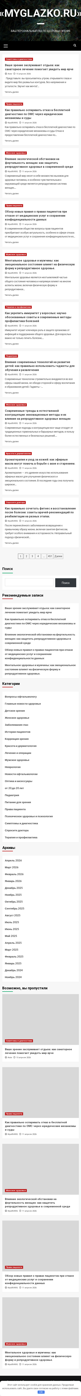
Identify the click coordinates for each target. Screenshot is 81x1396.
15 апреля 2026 (23, 74)
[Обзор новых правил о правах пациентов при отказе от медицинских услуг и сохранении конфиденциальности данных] (40, 1246)
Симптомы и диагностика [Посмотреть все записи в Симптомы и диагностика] (19, 59)
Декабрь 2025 (14, 887)
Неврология (13, 766)
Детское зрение (15, 710)
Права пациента (15, 809)
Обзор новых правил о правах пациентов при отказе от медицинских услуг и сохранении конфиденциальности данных (36, 215)
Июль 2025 (12, 922)
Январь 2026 (13, 881)
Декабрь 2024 (14, 970)
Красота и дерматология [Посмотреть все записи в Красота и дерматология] (18, 453)
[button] (5, 45)
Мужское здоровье (17, 759)
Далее (58, 556)
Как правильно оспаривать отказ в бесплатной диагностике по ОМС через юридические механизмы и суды (37, 114)
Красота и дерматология (21, 745)
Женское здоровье (17, 717)
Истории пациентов (18, 731)
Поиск (7, 569)
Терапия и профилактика (21, 837)
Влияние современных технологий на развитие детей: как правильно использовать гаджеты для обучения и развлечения (39, 366)
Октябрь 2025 (14, 901)
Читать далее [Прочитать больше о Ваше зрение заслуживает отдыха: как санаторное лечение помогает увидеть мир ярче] (12, 92)
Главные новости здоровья (23, 703)
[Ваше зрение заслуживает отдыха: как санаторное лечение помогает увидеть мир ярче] (40, 1019)
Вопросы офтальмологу (21, 696)
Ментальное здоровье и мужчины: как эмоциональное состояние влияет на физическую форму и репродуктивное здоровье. (40, 264)
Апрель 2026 (13, 860)
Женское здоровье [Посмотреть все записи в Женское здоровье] (16, 153)
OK (41, 1392)
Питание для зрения (18, 802)
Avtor (10, 74)
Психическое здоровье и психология (29, 816)
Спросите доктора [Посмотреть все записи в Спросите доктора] (15, 502)
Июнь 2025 (12, 929)
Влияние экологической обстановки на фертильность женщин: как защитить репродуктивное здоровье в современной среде (39, 163)
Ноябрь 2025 (13, 894)
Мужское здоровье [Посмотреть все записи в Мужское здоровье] (16, 254)
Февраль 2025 (14, 956)
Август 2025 (13, 915)
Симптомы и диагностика (21, 823)
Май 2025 (11, 935)
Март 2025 (11, 949)
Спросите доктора (17, 830)
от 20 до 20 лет (14, 788)
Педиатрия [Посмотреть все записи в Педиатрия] (11, 356)
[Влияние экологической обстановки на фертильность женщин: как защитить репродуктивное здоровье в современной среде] (40, 1169)
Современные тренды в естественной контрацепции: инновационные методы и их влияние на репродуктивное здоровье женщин (37, 414)
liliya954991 (13, 123)
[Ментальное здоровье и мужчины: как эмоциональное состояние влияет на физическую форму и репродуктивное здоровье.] (40, 1322)
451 (50, 556)
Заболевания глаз (16, 724)
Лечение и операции (18, 752)
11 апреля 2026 (29, 123)
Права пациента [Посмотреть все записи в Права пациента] (14, 104)
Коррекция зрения (17, 738)
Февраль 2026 (14, 874)
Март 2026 (11, 867)
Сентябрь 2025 (15, 908)
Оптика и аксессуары (18, 781)
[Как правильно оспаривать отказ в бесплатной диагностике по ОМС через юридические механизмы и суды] (40, 1092)
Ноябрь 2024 (13, 977)
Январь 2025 (13, 963)
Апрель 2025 (13, 942)
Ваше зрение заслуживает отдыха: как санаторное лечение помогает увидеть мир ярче (37, 610)
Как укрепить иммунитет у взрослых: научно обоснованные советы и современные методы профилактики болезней (38, 317)
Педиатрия (12, 795)
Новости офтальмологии (21, 774)
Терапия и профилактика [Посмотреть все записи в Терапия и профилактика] (18, 307)
